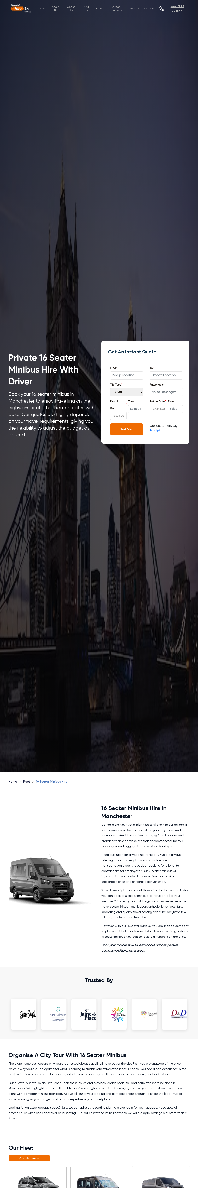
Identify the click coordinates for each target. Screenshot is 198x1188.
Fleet (26, 781)
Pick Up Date (118, 405)
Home (42, 8)
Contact (149, 8)
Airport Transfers (116, 9)
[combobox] (118, 416)
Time (131, 401)
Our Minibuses (29, 1158)
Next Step (126, 429)
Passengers (157, 384)
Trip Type (116, 384)
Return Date (158, 401)
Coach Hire (71, 9)
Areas (99, 8)
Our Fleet (87, 9)
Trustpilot (157, 430)
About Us (55, 9)
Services (135, 8)
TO (152, 368)
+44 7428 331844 (177, 8)
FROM (114, 368)
